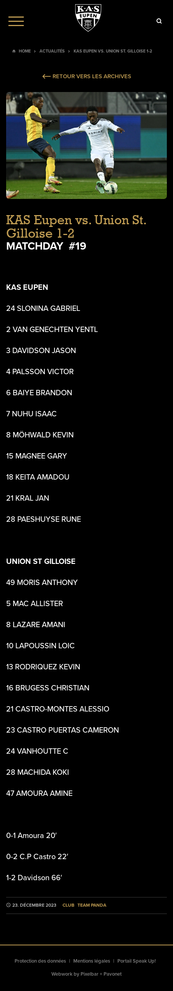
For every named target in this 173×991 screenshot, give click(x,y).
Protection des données (40, 961)
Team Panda (91, 905)
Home (25, 51)
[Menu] (16, 21)
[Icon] (159, 21)
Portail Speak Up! (136, 961)
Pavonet (113, 974)
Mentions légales (91, 961)
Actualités (52, 51)
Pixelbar (90, 974)
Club (68, 905)
